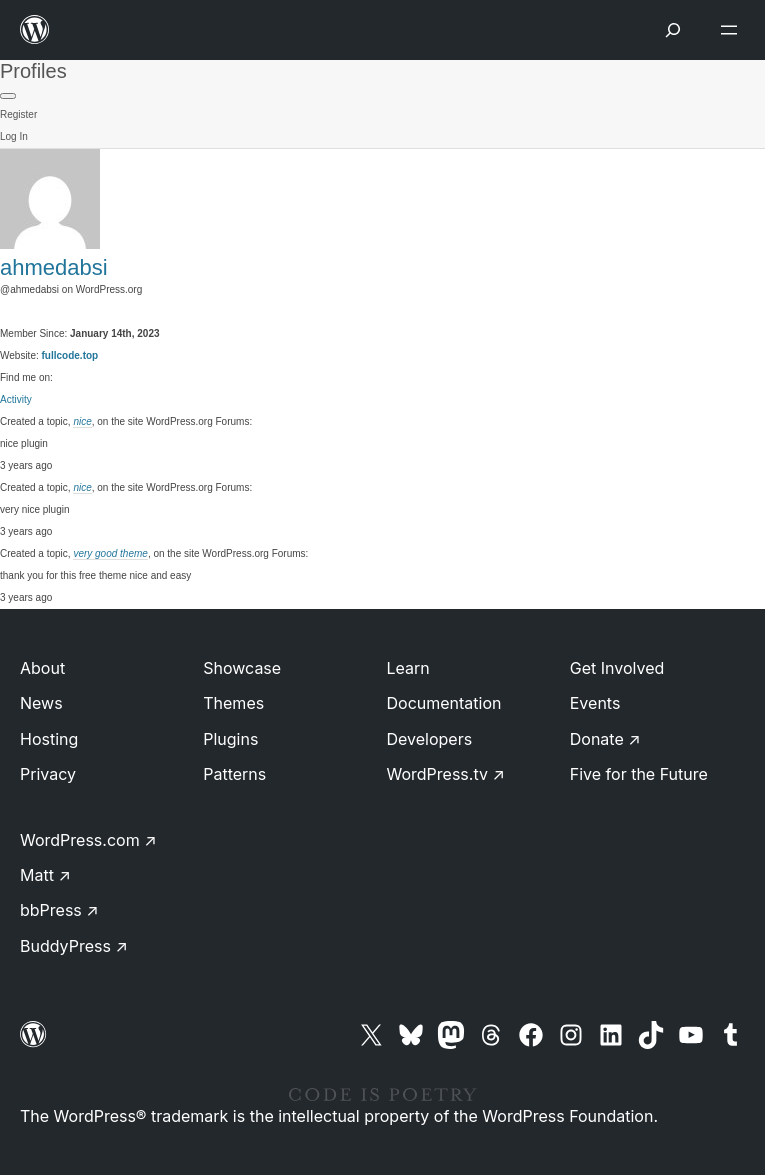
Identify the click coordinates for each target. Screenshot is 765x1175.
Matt (45, 875)
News (41, 703)
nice (82, 421)
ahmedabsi (54, 267)
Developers (430, 739)
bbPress (59, 910)
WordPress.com (88, 840)
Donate (605, 739)
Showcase (242, 668)
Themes (233, 703)
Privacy (48, 774)
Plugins (230, 739)
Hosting (49, 739)
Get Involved (617, 668)
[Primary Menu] (8, 96)
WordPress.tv (446, 774)
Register (18, 114)
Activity (16, 399)
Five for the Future (639, 774)
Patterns (234, 774)
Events (595, 703)
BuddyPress (74, 946)
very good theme (110, 553)
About (42, 668)
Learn (408, 668)
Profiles (33, 71)
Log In (14, 136)
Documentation (444, 703)
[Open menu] (733, 30)
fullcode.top (70, 355)
